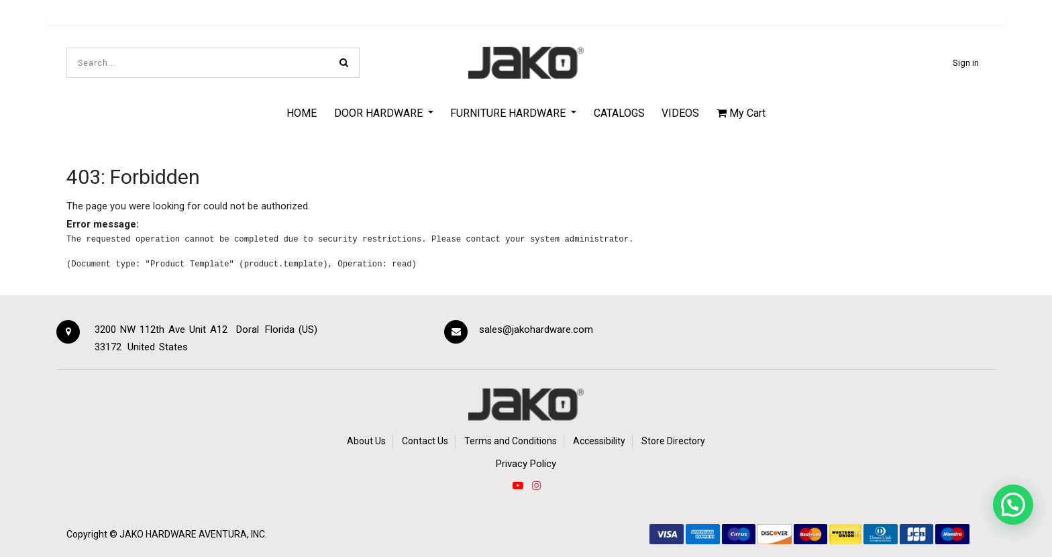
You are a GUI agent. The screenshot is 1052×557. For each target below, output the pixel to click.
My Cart (741, 113)
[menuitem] (301, 112)
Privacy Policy (526, 464)
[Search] (344, 62)
